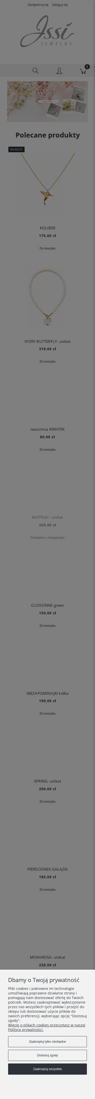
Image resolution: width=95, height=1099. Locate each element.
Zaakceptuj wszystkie (47, 1069)
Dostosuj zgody (47, 1055)
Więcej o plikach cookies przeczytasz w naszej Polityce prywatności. (46, 1027)
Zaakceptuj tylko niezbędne (47, 1041)
